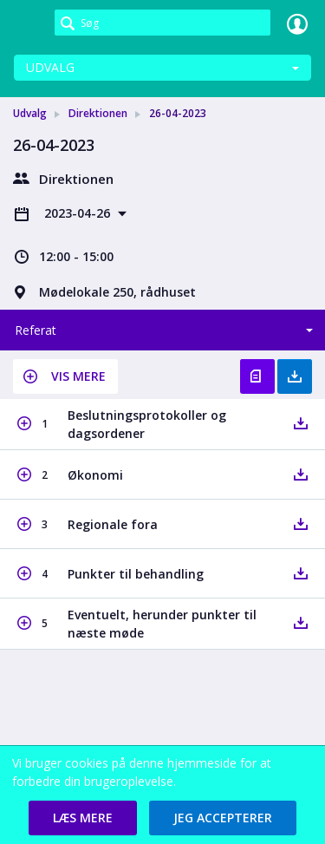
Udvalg (50, 67)
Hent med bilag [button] (294, 376)
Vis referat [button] (257, 376)
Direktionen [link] (97, 113)
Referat (35, 330)
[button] (65, 376)
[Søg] (162, 23)
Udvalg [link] (30, 113)
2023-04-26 (79, 213)
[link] (28, 23)
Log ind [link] (297, 23)
